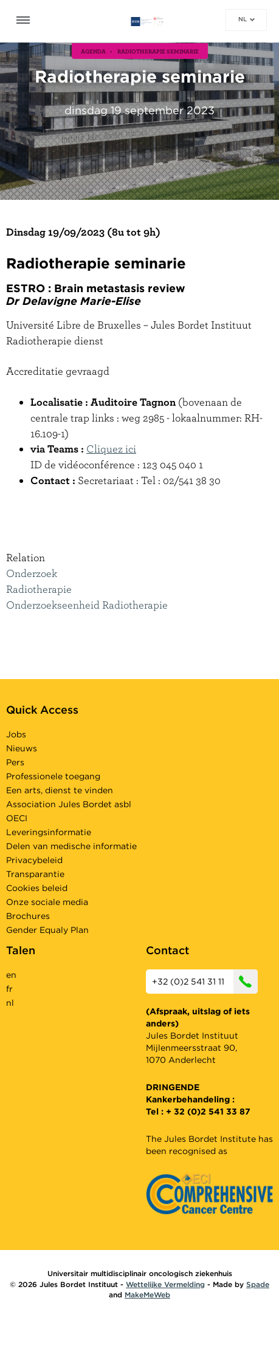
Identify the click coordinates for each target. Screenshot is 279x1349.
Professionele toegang (53, 776)
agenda (93, 51)
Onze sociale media (47, 902)
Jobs (16, 734)
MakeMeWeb (147, 1294)
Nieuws (21, 748)
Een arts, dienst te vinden (59, 790)
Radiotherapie (39, 588)
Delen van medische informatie (71, 846)
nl (246, 18)
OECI (16, 818)
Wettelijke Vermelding (165, 1284)
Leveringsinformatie (48, 832)
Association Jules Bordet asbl (68, 804)
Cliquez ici (111, 448)
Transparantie (35, 874)
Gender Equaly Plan (47, 930)
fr (9, 989)
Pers (15, 762)
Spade (257, 1284)
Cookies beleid (36, 888)
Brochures (28, 916)
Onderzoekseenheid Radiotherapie (87, 604)
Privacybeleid (34, 860)
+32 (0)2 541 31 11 (205, 981)
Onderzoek (31, 573)
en (11, 975)
